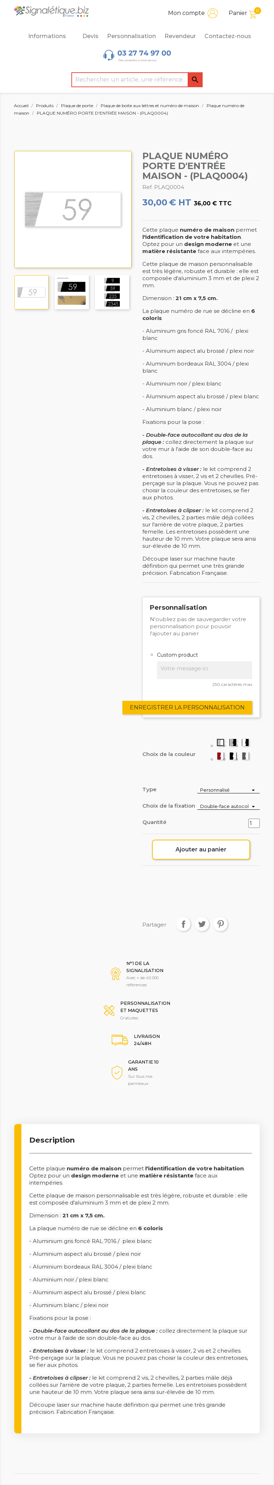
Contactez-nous (227, 36)
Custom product (177, 655)
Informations (51, 36)
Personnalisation (131, 36)
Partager (183, 924)
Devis (90, 36)
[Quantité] (254, 823)
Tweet (202, 924)
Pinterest (220, 924)
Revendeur (180, 36)
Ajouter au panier (201, 849)
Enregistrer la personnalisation (187, 707)
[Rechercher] (137, 79)
